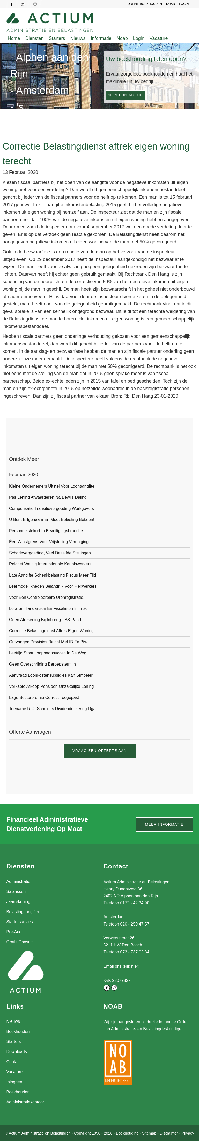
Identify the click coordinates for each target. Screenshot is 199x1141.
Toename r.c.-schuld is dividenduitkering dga (52, 708)
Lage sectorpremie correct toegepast (44, 697)
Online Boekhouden (145, 4)
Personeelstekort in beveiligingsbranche (46, 530)
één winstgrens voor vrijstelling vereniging (49, 542)
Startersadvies (19, 922)
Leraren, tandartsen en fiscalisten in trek (48, 608)
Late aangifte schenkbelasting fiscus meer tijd (52, 575)
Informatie (101, 38)
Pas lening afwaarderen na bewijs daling (48, 497)
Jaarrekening (18, 901)
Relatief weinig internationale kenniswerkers (50, 564)
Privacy (187, 1133)
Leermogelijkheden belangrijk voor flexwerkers (53, 586)
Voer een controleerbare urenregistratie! (46, 597)
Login (138, 38)
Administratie (18, 881)
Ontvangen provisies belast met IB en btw (48, 642)
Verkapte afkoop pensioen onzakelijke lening (51, 686)
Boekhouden (18, 1031)
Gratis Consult (19, 942)
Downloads (16, 1051)
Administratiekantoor (25, 1102)
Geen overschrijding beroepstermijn (42, 664)
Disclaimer (169, 1133)
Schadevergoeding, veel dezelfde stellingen (50, 553)
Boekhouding (127, 1133)
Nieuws (78, 38)
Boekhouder (17, 1092)
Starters (57, 38)
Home (14, 38)
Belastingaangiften (23, 911)
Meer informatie (164, 824)
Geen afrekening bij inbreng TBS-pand (45, 619)
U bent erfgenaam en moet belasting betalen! (51, 519)
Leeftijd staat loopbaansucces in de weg (47, 653)
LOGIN (184, 4)
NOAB (170, 4)
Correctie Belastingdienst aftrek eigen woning (51, 631)
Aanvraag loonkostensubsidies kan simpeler (51, 675)
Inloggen (14, 1082)
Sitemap (149, 1133)
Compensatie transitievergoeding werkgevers (51, 508)
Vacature (159, 38)
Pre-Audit (15, 932)
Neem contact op (125, 95)
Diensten (34, 38)
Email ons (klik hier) (122, 966)
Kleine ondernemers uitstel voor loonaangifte (51, 486)
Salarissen (16, 891)
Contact (16, 45)
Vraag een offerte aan (99, 751)
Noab (122, 38)
